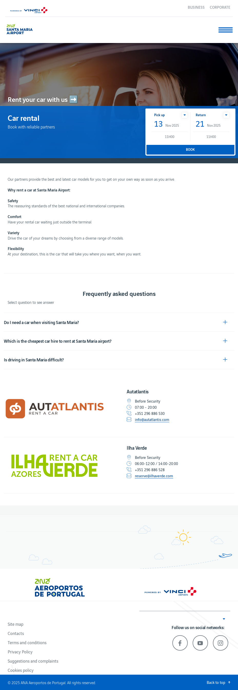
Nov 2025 (166, 124)
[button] (184, 115)
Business (196, 7)
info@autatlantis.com (152, 419)
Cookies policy (21, 670)
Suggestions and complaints (33, 661)
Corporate (220, 7)
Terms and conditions (27, 642)
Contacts (16, 633)
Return (201, 114)
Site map (15, 624)
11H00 (169, 136)
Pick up (159, 114)
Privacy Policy (20, 652)
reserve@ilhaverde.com (154, 475)
